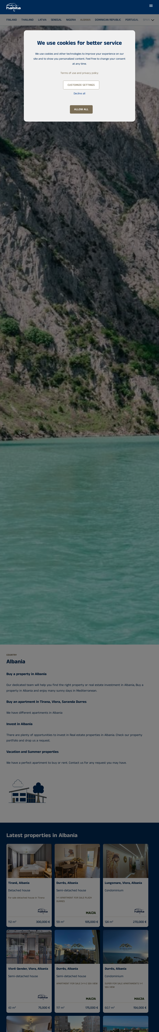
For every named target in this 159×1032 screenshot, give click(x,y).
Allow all (81, 109)
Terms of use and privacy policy (79, 73)
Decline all (79, 94)
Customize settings (81, 85)
